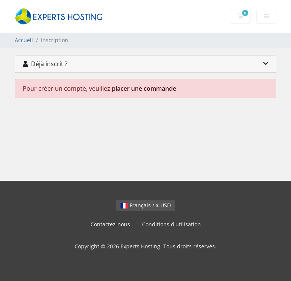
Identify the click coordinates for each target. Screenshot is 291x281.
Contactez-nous (110, 224)
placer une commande (144, 88)
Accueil (24, 40)
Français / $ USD (145, 205)
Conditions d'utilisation (171, 224)
